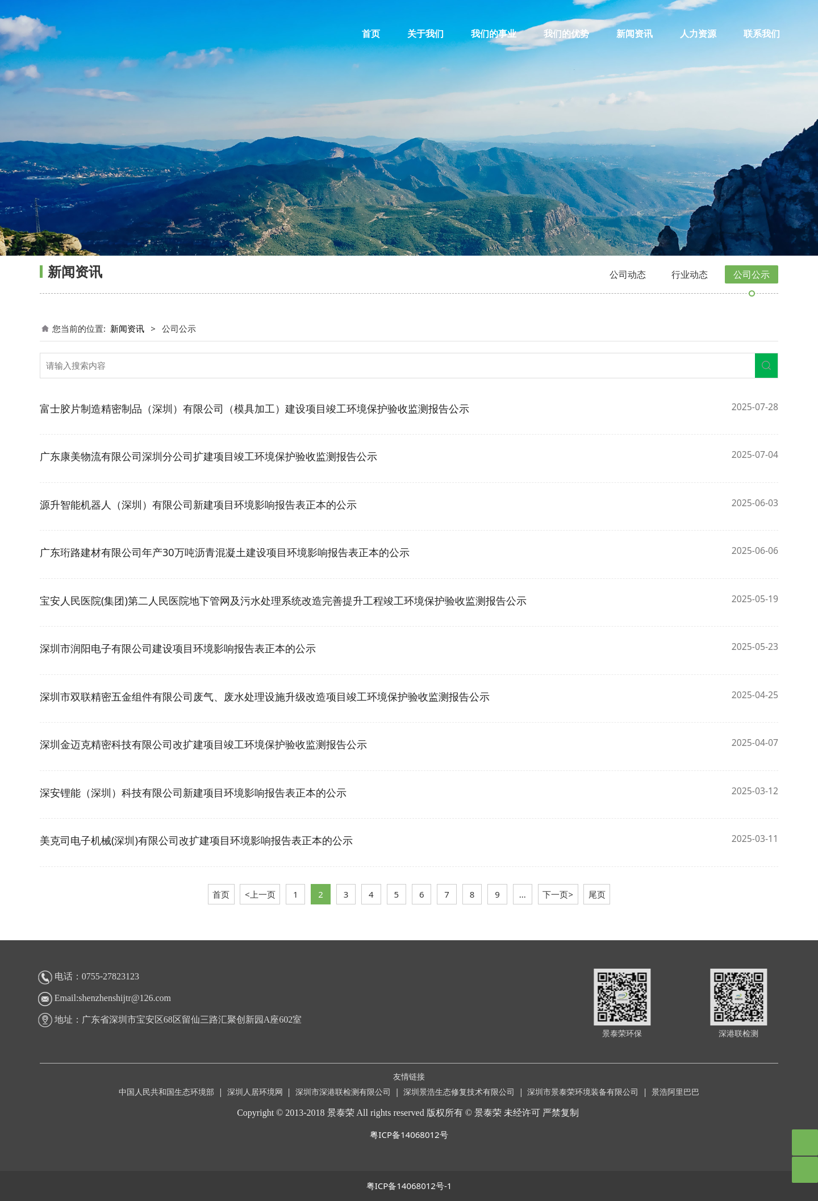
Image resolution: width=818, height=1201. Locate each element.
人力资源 (698, 34)
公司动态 (628, 274)
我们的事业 (493, 34)
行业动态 (689, 274)
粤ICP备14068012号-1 (409, 1185)
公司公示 (751, 274)
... (522, 894)
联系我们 (762, 34)
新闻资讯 (634, 34)
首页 (371, 34)
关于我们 (425, 34)
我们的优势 (566, 34)
